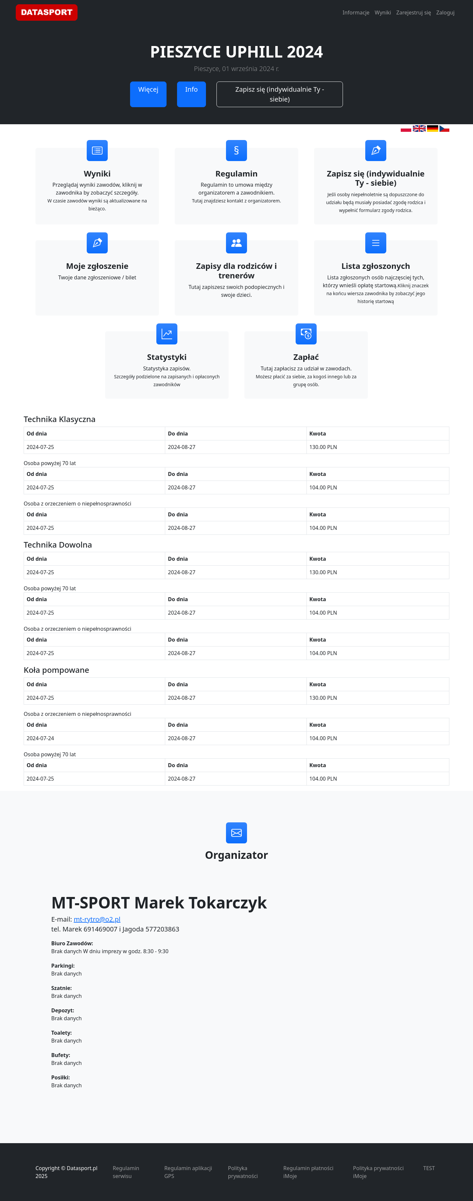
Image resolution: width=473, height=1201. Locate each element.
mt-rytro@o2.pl (97, 919)
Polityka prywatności (243, 1172)
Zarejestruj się (413, 12)
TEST (429, 1168)
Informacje (356, 12)
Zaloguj (445, 12)
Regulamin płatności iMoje (308, 1172)
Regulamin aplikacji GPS (188, 1172)
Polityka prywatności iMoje (378, 1172)
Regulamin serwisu (126, 1172)
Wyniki (383, 12)
